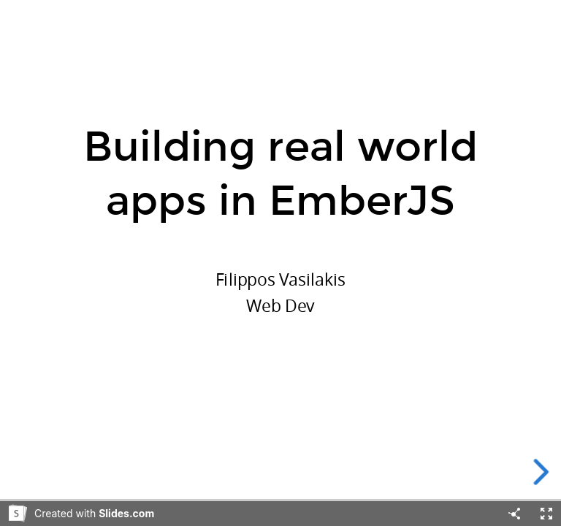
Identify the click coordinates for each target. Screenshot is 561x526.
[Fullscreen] (546, 513)
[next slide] (546, 472)
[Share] (514, 513)
